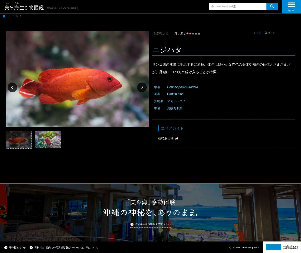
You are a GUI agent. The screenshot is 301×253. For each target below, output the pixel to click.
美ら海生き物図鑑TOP (4, 16)
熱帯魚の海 (166, 138)
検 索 (291, 8)
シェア (257, 32)
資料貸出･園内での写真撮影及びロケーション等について (66, 247)
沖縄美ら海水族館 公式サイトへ (153, 224)
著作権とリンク (17, 247)
